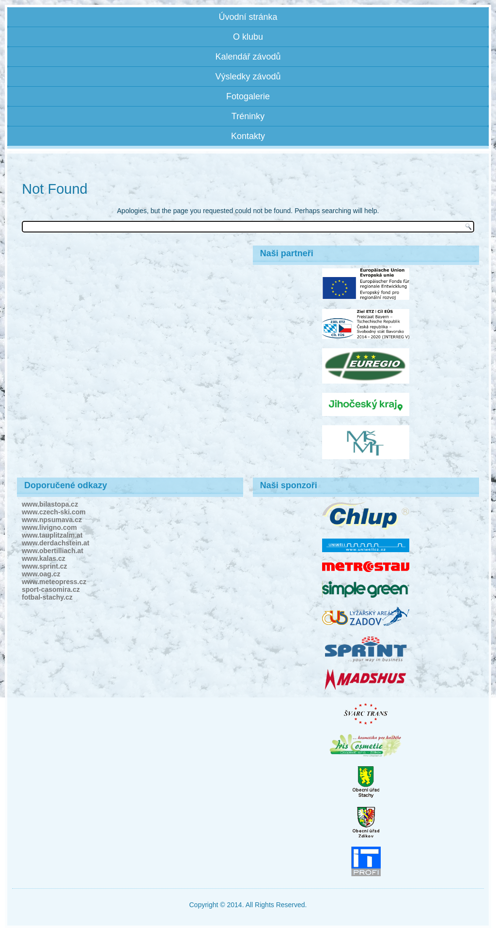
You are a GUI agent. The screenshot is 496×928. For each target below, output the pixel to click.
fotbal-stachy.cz (47, 597)
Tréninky (248, 116)
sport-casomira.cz (51, 589)
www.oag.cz (41, 574)
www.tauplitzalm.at (52, 535)
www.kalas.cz (43, 558)
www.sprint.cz (44, 566)
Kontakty (248, 136)
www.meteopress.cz (54, 582)
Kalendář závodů (247, 57)
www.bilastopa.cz (50, 504)
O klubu (248, 37)
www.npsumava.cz (52, 520)
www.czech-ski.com (54, 512)
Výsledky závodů (247, 76)
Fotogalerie (248, 96)
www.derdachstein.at (56, 543)
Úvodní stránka (247, 17)
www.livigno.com (49, 527)
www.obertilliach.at (52, 551)
